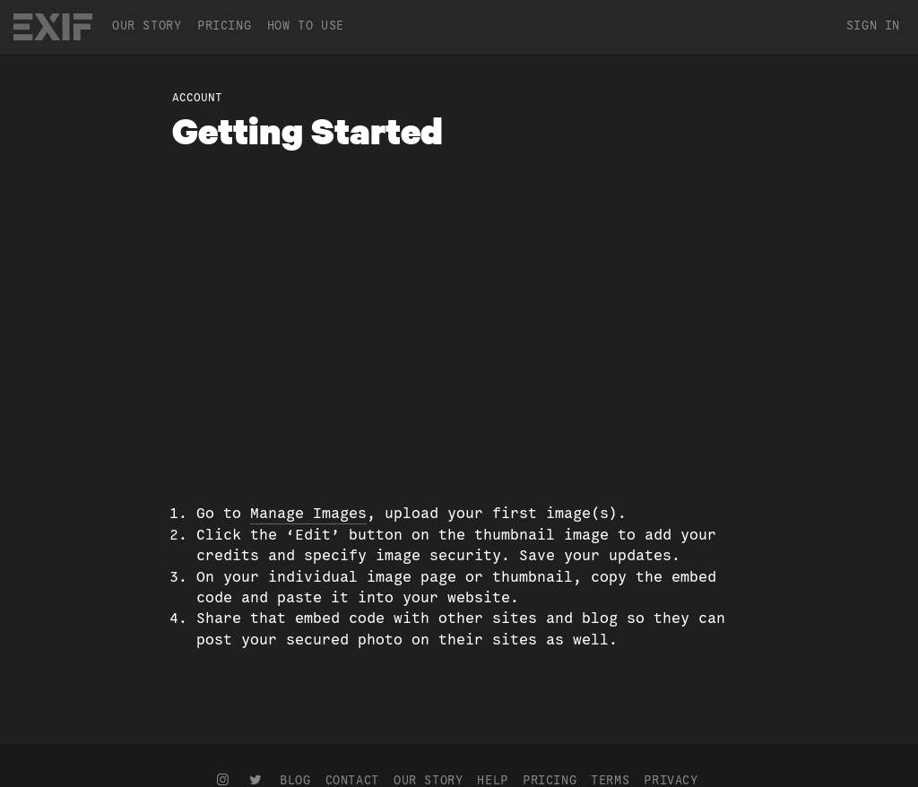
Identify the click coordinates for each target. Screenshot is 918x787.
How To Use (305, 25)
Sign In (873, 25)
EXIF (52, 26)
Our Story (146, 25)
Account (197, 98)
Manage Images (308, 513)
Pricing (224, 25)
